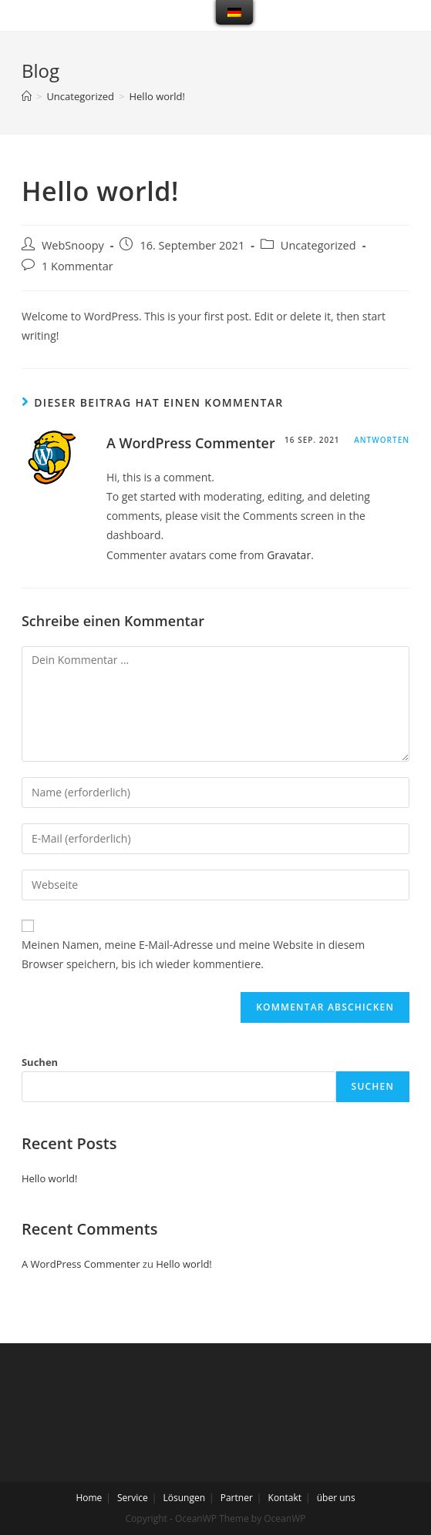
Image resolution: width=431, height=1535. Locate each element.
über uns (336, 1497)
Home (89, 1497)
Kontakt (284, 1497)
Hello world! (50, 1178)
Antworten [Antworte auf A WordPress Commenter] (381, 439)
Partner (237, 1497)
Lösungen (184, 1497)
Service (132, 1497)
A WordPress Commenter (190, 443)
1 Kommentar (77, 266)
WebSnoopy (73, 245)
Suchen (40, 1062)
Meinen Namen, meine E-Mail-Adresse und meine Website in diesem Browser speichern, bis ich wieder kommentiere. (193, 954)
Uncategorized (318, 245)
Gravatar (289, 555)
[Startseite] (27, 96)
